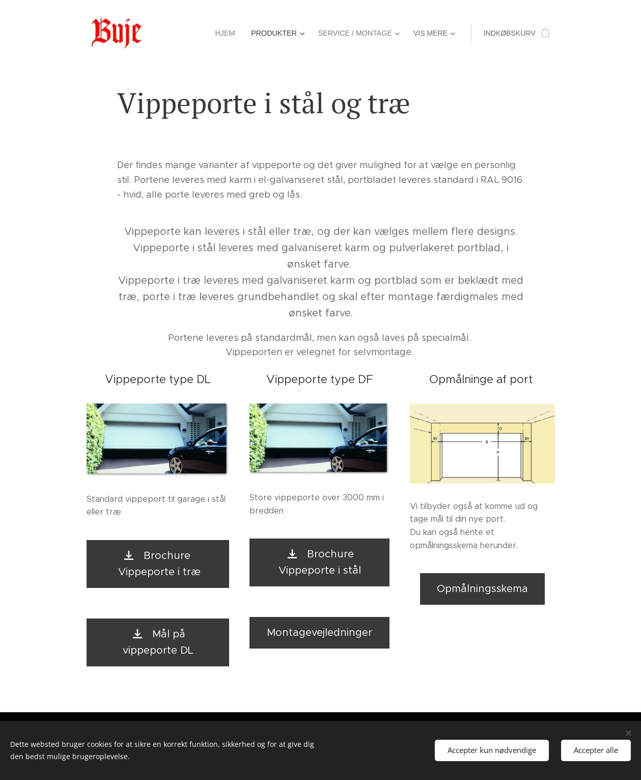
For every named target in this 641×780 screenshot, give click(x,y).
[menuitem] (180, 33)
